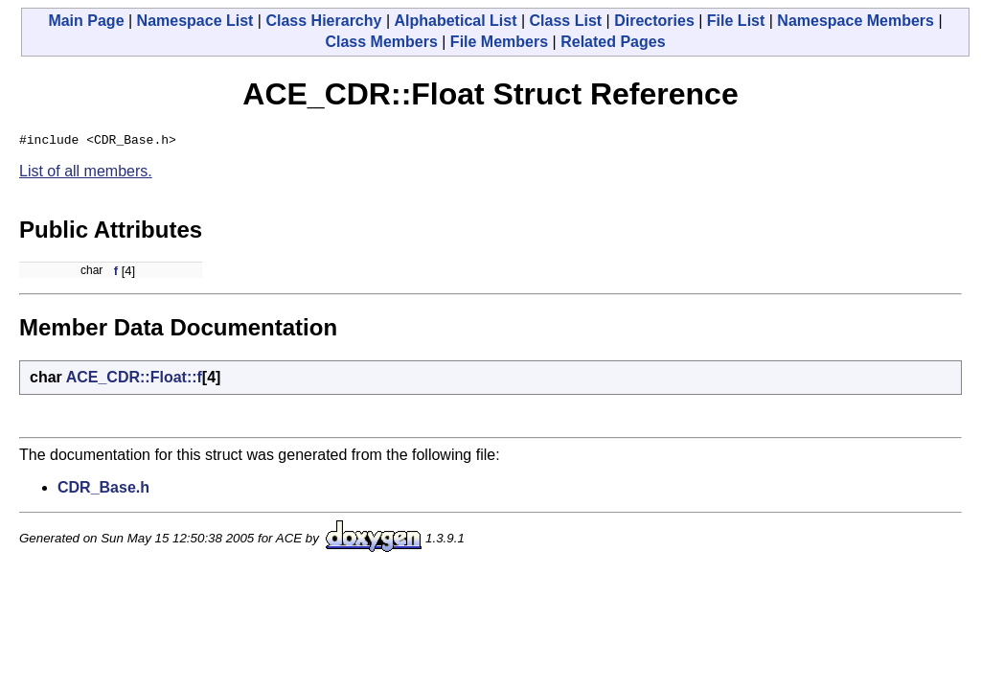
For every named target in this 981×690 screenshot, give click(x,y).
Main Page (86, 20)
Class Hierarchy (323, 20)
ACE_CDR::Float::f (134, 380)
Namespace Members (855, 20)
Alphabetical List (455, 20)
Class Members (381, 42)
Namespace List (195, 20)
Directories (654, 20)
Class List (566, 20)
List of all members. (85, 174)
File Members (499, 42)
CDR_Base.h (103, 490)
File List (735, 20)
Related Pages (612, 42)
